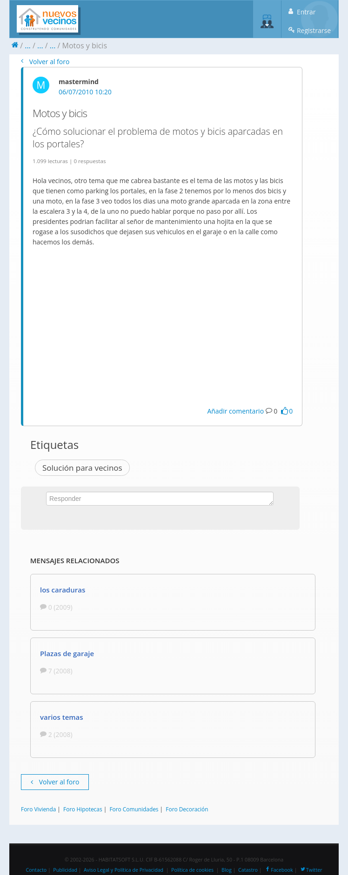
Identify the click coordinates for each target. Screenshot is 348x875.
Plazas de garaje (67, 653)
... (28, 45)
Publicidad (65, 870)
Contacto (36, 870)
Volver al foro (45, 61)
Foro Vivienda (38, 809)
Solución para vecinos (82, 467)
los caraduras (62, 589)
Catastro (248, 870)
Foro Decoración (187, 809)
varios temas (61, 717)
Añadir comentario (235, 411)
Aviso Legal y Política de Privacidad (123, 870)
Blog (226, 870)
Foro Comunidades (133, 809)
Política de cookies (192, 870)
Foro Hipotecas (82, 809)
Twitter (311, 870)
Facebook (278, 870)
